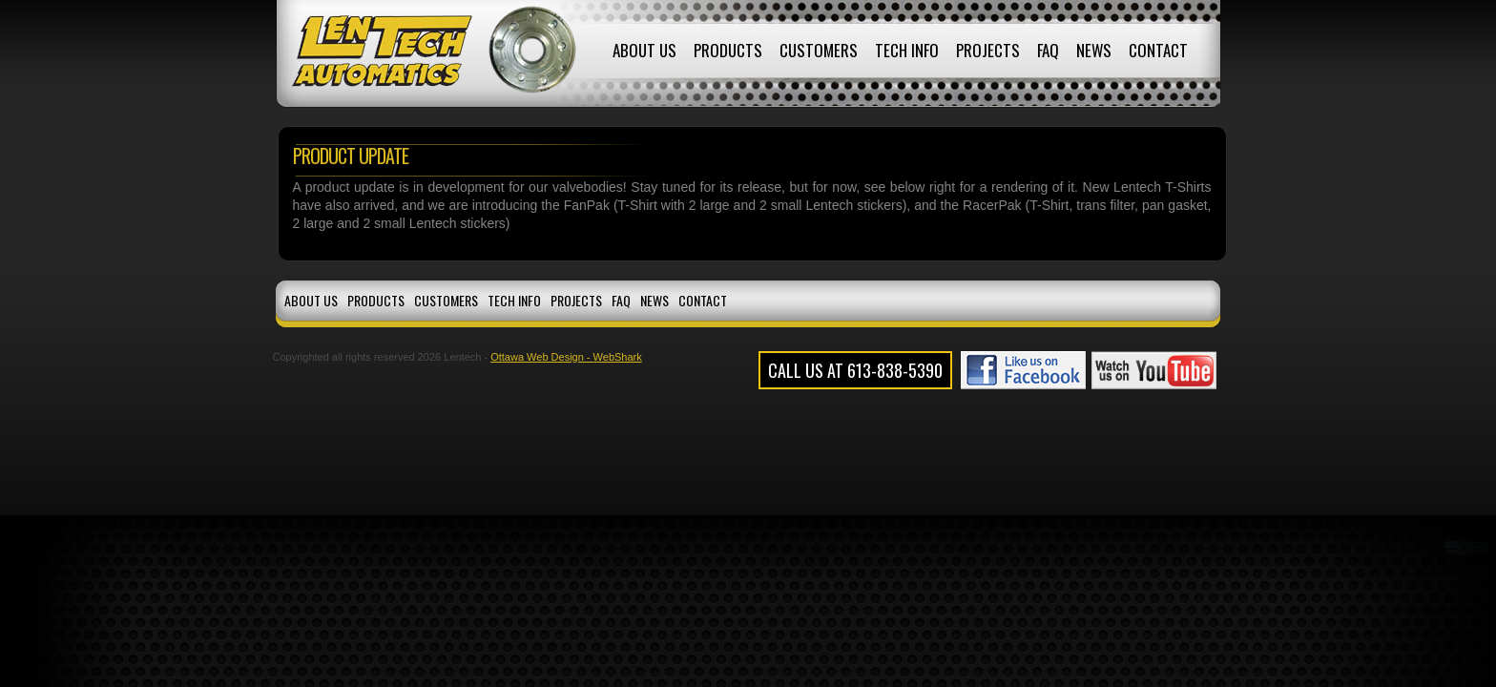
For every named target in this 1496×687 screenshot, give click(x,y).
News (1094, 50)
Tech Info (907, 50)
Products (728, 50)
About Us (644, 50)
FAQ (1048, 50)
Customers (818, 50)
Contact (1158, 50)
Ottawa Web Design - (541, 357)
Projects (988, 50)
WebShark (617, 357)
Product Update (350, 155)
